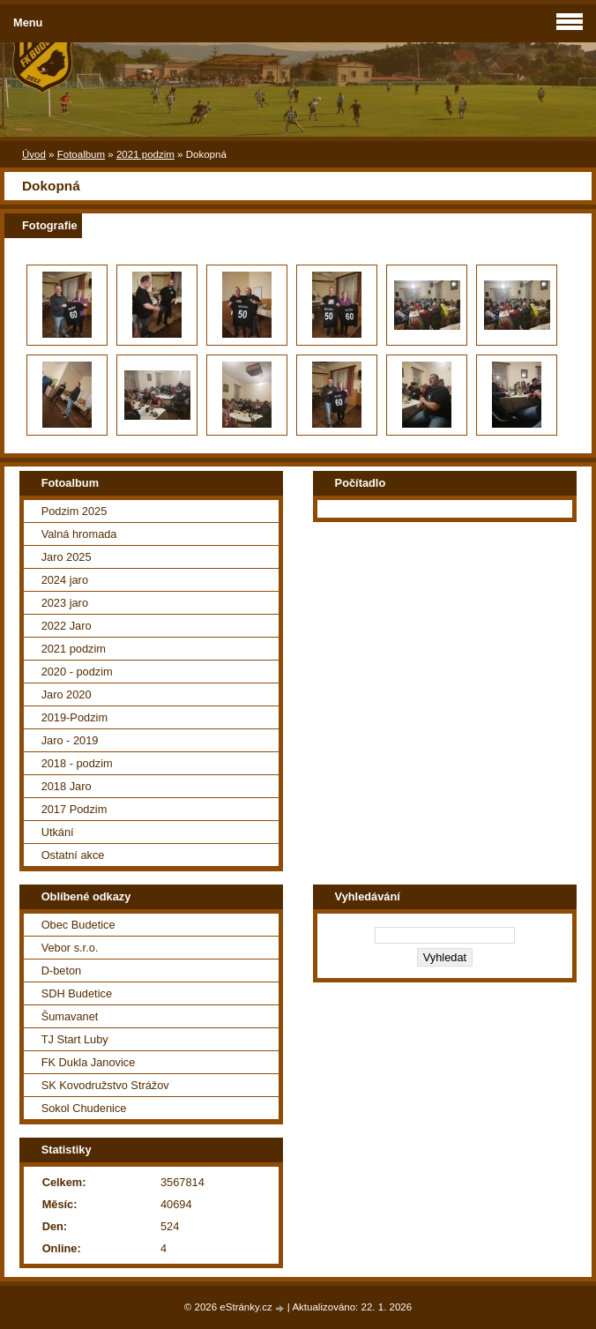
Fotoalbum (81, 154)
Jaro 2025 (66, 557)
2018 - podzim (77, 763)
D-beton (61, 970)
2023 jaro (64, 602)
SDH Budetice (76, 993)
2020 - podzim (77, 671)
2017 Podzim (74, 809)
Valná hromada (79, 534)
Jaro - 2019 (70, 740)
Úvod (34, 154)
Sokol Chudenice (84, 1108)
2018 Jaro (66, 786)
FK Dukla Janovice (88, 1062)
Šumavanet (70, 1016)
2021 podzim (145, 154)
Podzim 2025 (74, 511)
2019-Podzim (74, 717)
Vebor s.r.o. (70, 947)
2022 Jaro (66, 625)
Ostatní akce (73, 855)
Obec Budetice (78, 924)
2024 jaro (64, 579)
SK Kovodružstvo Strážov (105, 1085)
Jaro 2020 (66, 694)
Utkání (57, 832)
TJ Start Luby (74, 1039)
